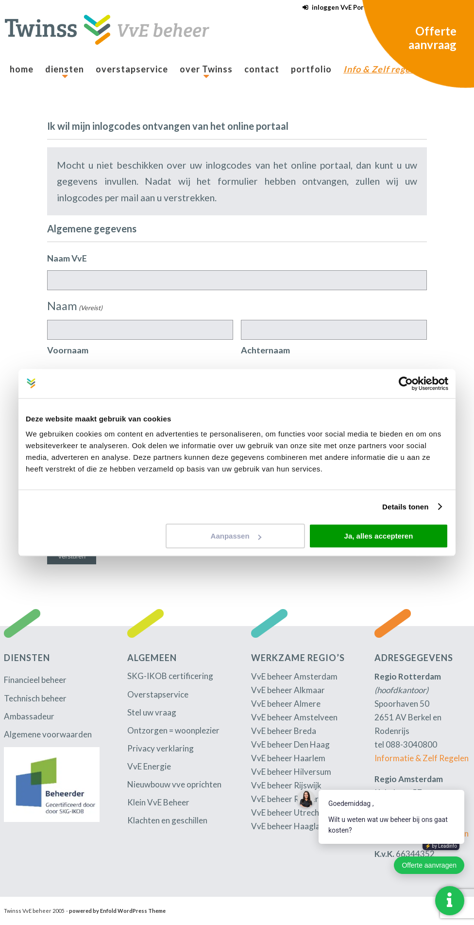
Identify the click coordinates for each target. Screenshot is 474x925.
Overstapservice (157, 694)
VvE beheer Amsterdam (294, 676)
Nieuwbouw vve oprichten (174, 784)
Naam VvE (67, 258)
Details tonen (405, 507)
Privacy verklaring (160, 748)
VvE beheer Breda (283, 731)
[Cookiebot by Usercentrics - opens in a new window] (405, 383)
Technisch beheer (35, 698)
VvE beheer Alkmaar (288, 690)
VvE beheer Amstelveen (294, 717)
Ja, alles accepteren (378, 536)
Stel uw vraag (151, 712)
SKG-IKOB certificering (170, 676)
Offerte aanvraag (432, 38)
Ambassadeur (29, 716)
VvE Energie (149, 766)
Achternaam (265, 350)
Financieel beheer (35, 680)
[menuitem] (336, 7)
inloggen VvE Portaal (343, 7)
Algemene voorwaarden (48, 734)
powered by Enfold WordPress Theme (117, 911)
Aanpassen (236, 536)
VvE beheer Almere (286, 703)
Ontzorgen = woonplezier (173, 730)
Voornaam (67, 350)
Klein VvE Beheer (158, 802)
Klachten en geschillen (167, 820)
